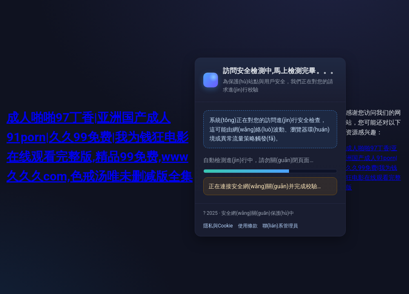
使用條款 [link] (248, 226)
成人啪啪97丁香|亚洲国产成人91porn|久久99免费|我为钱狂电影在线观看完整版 (373, 168)
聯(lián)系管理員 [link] (280, 226)
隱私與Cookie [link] (218, 226)
